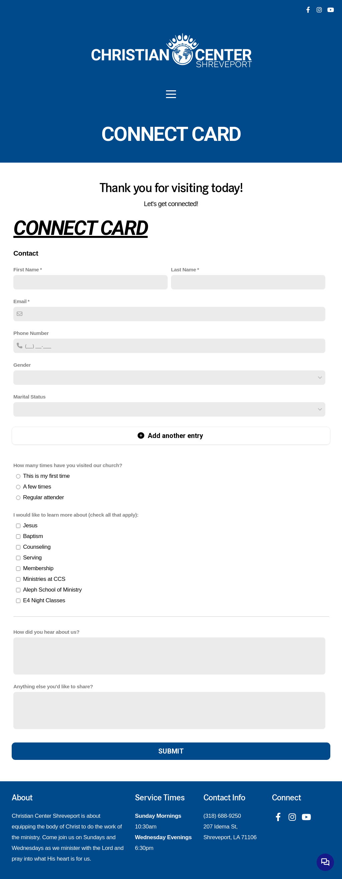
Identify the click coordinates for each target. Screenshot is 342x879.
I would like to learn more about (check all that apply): (76, 515)
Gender (22, 365)
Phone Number (31, 333)
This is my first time (46, 476)
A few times (37, 487)
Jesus (30, 525)
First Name (26, 269)
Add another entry (170, 436)
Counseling (36, 547)
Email (19, 301)
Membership (38, 568)
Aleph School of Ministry (52, 590)
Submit (171, 751)
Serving (32, 557)
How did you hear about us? (46, 632)
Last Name (183, 269)
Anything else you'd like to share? (53, 686)
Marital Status (29, 397)
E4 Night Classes (44, 600)
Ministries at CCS (44, 579)
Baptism (33, 536)
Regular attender (43, 497)
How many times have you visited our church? (67, 465)
